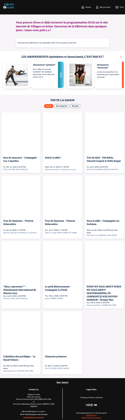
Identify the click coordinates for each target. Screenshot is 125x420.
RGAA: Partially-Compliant (91, 415)
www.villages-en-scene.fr (33, 415)
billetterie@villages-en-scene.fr (33, 409)
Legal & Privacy (91, 413)
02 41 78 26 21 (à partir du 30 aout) (34, 412)
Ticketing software (87, 395)
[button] (33, 75)
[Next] (121, 57)
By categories (61, 106)
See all (49, 106)
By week (75, 106)
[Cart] (120, 7)
